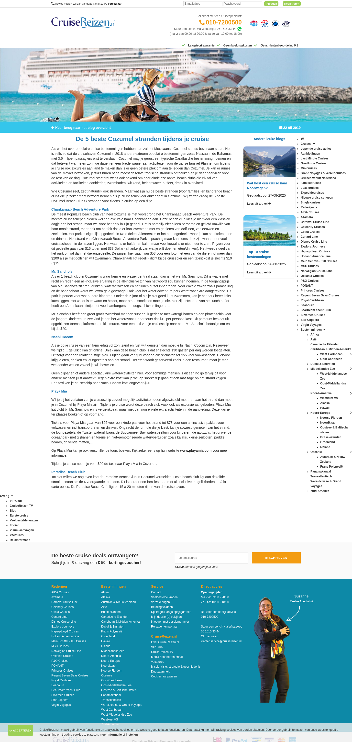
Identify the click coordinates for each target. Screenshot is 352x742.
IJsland (105, 599)
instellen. (132, 734)
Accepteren (20, 730)
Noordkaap (108, 619)
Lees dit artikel (259, 207)
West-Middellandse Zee (116, 668)
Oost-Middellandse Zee (116, 638)
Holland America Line (65, 589)
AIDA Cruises (60, 545)
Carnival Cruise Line (64, 555)
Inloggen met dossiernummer (170, 575)
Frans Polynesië (111, 584)
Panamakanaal (111, 648)
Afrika (105, 545)
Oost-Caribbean (111, 633)
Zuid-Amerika (110, 677)
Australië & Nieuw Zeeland (118, 555)
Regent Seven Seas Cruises (69, 628)
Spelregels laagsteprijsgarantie (171, 565)
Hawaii (105, 594)
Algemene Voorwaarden (175, 695)
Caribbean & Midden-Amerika (120, 575)
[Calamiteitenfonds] (275, 23)
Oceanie (106, 628)
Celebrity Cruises (62, 560)
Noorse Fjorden (111, 624)
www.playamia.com (196, 454)
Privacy (153, 695)
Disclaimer (139, 695)
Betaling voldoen (162, 560)
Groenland (108, 589)
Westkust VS (109, 673)
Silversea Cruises (62, 648)
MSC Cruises (60, 599)
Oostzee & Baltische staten (118, 643)
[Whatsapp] (239, 28)
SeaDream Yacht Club (65, 643)
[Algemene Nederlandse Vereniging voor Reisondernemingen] (253, 23)
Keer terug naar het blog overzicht (81, 131)
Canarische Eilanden (114, 570)
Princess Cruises (62, 624)
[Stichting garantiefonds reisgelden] (264, 23)
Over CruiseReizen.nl (165, 595)
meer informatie (111, 734)
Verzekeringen (160, 555)
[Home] (58, 45)
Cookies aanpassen (164, 629)
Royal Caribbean (62, 633)
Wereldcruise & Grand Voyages (121, 658)
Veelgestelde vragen (164, 550)
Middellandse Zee (112, 604)
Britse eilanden (111, 565)
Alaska (105, 550)
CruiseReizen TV (162, 605)
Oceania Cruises (62, 609)
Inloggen (271, 3)
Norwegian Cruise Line (66, 604)
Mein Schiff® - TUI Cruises (68, 594)
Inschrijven (276, 511)
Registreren (291, 3)
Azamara (57, 550)
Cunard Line (59, 570)
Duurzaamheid (160, 625)
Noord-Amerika (111, 609)
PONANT (57, 619)
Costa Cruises (60, 565)
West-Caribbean (111, 663)
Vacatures (157, 615)
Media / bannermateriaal (167, 610)
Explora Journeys (62, 580)
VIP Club (157, 600)
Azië (104, 560)
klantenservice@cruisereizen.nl (221, 594)
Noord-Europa (110, 614)
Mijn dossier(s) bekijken (166, 570)
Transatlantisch (111, 653)
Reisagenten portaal (164, 580)
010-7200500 (224, 22)
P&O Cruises (59, 614)
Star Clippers (59, 653)
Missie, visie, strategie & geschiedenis (175, 620)
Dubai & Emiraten (112, 580)
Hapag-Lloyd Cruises (65, 584)
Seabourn (57, 638)
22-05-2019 (290, 131)
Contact (156, 545)
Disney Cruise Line (63, 575)
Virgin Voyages (61, 658)
